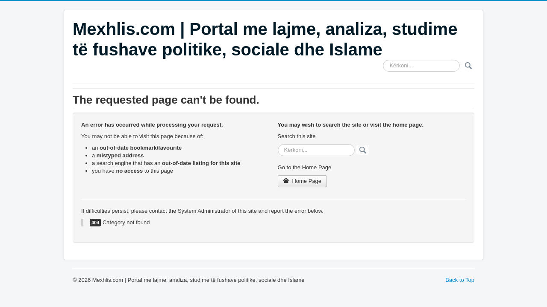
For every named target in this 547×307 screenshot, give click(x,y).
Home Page (302, 181)
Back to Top (459, 280)
